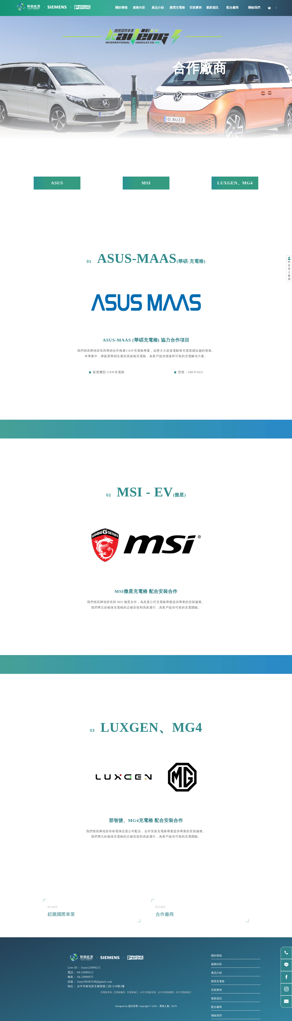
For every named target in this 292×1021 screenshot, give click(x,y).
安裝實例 (216, 989)
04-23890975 (85, 977)
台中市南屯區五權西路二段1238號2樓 (101, 986)
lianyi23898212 (90, 967)
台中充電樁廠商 (166, 992)
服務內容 (216, 964)
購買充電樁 (217, 981)
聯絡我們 (216, 1015)
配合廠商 (216, 1007)
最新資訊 (216, 998)
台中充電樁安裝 (148, 992)
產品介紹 (216, 972)
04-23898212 (85, 972)
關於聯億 (216, 955)
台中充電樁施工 (184, 992)
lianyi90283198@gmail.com (94, 981)
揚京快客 (133, 1006)
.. (158, 1006)
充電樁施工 (132, 992)
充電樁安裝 (106, 992)
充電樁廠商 (119, 992)
